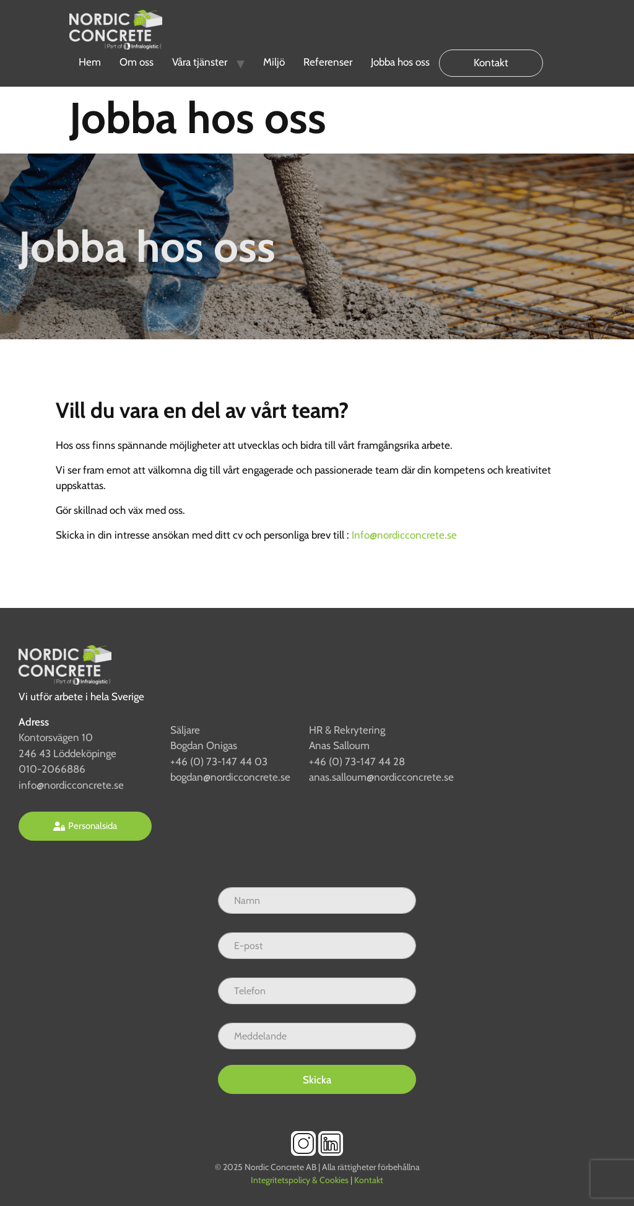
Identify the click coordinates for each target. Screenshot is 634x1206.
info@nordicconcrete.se (71, 785)
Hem (90, 62)
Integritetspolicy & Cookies (300, 1180)
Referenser (327, 62)
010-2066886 (52, 769)
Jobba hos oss (400, 62)
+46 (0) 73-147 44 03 (218, 761)
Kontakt (491, 62)
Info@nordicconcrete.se (404, 535)
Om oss (136, 62)
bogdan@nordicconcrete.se (230, 777)
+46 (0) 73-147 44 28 (357, 761)
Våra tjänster (199, 62)
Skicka (317, 1080)
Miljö (274, 62)
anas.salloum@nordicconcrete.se (381, 777)
